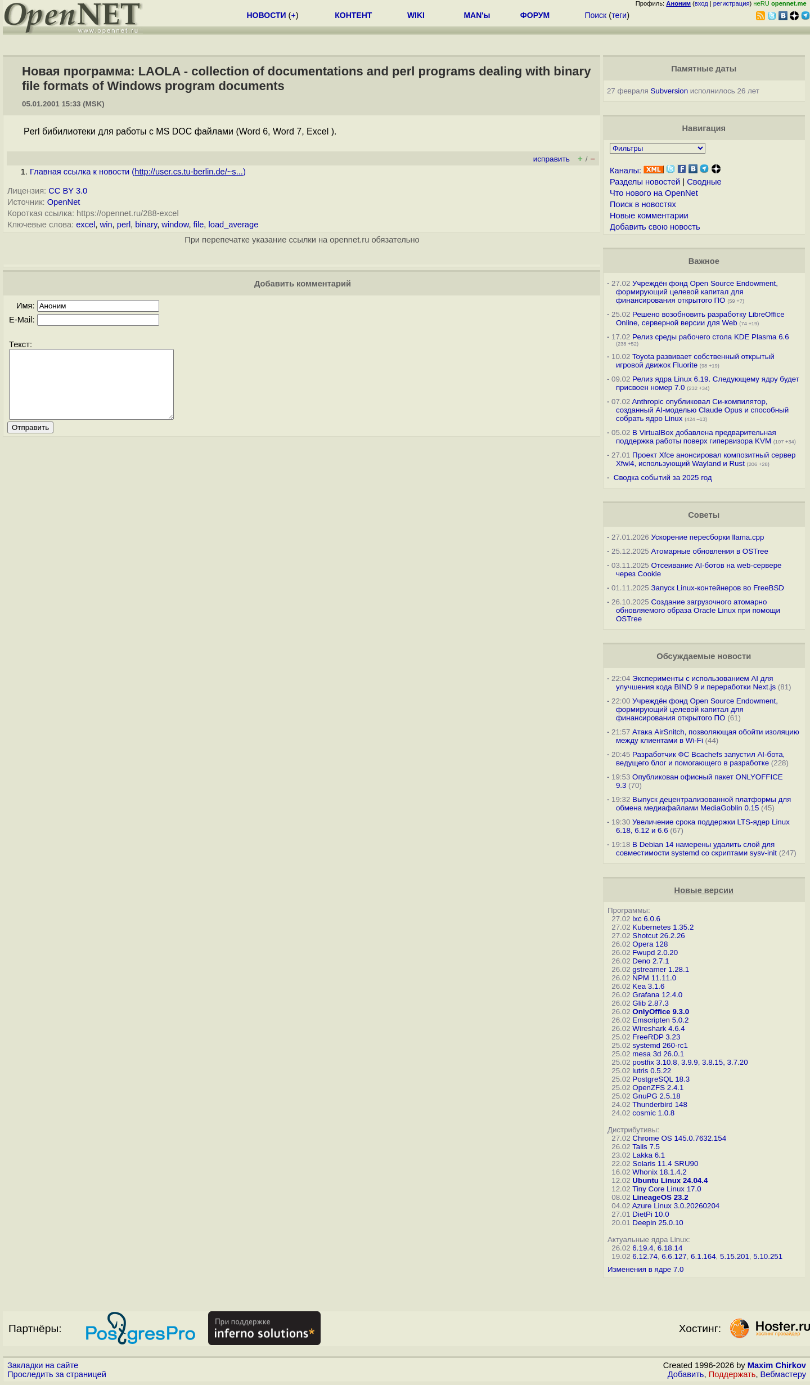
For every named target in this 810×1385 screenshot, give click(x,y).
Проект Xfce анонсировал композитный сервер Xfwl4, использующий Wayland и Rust (706, 459)
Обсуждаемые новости (703, 656)
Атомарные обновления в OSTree (709, 551)
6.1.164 (703, 1256)
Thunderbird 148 (659, 1104)
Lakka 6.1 (648, 1155)
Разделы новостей (645, 181)
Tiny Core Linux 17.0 (666, 1189)
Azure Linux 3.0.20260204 (676, 1206)
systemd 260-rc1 (660, 1045)
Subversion (669, 91)
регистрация (731, 3)
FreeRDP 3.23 (656, 1037)
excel (85, 224)
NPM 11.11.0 (654, 978)
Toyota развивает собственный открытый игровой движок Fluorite (695, 360)
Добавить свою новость (655, 226)
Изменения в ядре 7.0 (646, 1269)
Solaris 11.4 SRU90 (665, 1163)
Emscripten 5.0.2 (660, 1020)
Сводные (704, 181)
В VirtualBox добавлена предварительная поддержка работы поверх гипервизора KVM (696, 436)
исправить (551, 159)
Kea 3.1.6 (648, 986)
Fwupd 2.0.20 (655, 952)
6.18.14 (670, 1248)
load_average (234, 224)
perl (123, 224)
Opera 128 (650, 944)
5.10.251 (767, 1256)
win (106, 224)
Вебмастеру (783, 1374)
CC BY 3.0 (67, 190)
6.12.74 (644, 1256)
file (199, 224)
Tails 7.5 (646, 1146)
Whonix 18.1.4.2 (659, 1172)
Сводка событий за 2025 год (663, 477)
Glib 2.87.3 (650, 1003)
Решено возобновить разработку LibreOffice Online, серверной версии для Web (700, 318)
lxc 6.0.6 (646, 919)
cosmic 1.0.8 (653, 1113)
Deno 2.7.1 (650, 961)
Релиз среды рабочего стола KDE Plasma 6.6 (710, 337)
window (174, 224)
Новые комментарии (649, 215)
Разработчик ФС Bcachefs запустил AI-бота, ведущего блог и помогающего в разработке (700, 758)
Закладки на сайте (42, 1365)
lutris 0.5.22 (651, 1070)
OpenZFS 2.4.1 (657, 1087)
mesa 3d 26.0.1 (658, 1054)
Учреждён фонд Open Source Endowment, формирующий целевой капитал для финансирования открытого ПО (697, 291)
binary (146, 224)
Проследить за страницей (56, 1374)
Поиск (595, 15)
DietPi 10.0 (650, 1214)
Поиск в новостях (643, 204)
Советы (703, 514)
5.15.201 (734, 1256)
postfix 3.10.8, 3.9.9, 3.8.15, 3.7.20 (690, 1062)
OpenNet (63, 202)
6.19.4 (642, 1248)
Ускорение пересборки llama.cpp (707, 537)
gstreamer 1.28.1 (660, 969)
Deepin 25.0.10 (657, 1222)
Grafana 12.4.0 (657, 994)
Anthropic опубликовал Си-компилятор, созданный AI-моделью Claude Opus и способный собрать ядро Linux (702, 410)
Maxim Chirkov (777, 1365)
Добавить (686, 1374)
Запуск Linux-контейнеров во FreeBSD (717, 588)
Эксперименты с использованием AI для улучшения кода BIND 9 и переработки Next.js (696, 682)
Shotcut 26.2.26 (658, 935)
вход (701, 3)
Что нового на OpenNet (654, 193)
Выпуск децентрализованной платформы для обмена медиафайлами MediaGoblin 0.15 (703, 803)
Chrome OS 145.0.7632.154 (679, 1138)
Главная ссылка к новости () (138, 171)
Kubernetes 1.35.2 (663, 927)
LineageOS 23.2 (660, 1197)
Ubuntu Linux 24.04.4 (670, 1180)
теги (619, 15)
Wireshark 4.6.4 (658, 1028)
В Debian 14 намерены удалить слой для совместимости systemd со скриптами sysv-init (696, 848)
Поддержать (732, 1374)
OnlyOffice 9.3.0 (660, 1011)
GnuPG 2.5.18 (656, 1096)
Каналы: (625, 170)
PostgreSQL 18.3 (661, 1079)
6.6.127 (674, 1256)
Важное (703, 261)
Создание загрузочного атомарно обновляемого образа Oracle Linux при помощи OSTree (698, 610)
